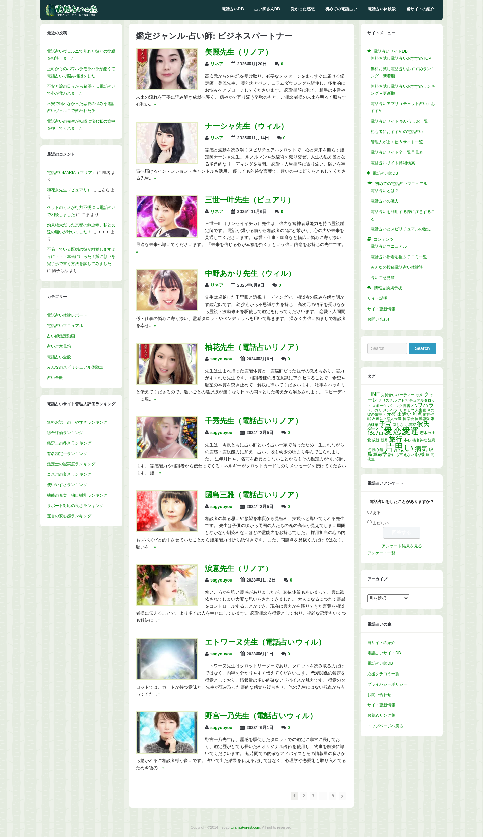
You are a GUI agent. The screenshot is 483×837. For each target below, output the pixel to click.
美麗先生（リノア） (238, 52)
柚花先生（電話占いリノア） (253, 347)
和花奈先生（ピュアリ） (69, 190)
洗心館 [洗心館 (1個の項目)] (377, 450)
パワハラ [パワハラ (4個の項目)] (422, 405)
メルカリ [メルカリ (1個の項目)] (374, 410)
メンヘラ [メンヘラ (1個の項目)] (390, 410)
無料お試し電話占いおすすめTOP (401, 58)
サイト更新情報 (381, 309)
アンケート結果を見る (402, 546)
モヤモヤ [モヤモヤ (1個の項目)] (406, 410)
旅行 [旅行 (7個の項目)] (395, 439)
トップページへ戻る (385, 726)
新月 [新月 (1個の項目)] (384, 440)
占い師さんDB (267, 9)
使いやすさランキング (67, 484)
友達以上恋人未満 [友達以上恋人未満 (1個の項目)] (386, 419)
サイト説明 (377, 298)
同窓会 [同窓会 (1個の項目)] (408, 419)
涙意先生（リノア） (238, 568)
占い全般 (55, 377)
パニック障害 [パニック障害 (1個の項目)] (399, 406)
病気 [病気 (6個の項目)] (421, 448)
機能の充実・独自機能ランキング (77, 495)
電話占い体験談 (382, 9)
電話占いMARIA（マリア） (71, 172)
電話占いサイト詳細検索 (393, 162)
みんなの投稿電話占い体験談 (397, 267)
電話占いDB (233, 9)
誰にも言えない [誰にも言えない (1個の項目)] (401, 455)
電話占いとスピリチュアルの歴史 (401, 229)
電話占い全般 (59, 357)
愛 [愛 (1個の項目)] (369, 440)
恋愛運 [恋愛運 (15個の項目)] (406, 431)
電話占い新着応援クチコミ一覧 (399, 256)
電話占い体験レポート (67, 315)
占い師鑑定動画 (61, 336)
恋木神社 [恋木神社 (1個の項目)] (427, 433)
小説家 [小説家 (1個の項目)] (410, 425)
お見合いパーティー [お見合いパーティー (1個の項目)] (397, 395)
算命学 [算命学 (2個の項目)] (380, 454)
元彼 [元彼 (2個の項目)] (391, 414)
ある (377, 512)
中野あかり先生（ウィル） (250, 273)
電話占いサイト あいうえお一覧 (399, 121)
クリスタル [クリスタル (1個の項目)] (387, 400)
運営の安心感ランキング (69, 516)
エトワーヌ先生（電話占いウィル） (265, 642)
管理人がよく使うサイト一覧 (397, 142)
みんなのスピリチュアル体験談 (75, 367)
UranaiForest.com (245, 827)
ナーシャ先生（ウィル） (246, 126)
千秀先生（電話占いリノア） (253, 421)
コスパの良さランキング (69, 474)
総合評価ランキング (65, 432)
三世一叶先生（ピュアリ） (250, 200)
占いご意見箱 (59, 346)
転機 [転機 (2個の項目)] (420, 454)
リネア (216, 64)
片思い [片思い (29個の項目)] (399, 447)
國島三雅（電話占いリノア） (253, 495)
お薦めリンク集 (381, 715)
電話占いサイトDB (384, 653)
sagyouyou (221, 359)
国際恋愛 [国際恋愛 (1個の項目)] (422, 419)
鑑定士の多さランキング (69, 443)
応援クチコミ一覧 (383, 673)
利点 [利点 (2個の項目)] (417, 414)
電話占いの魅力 (385, 201)
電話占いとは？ (385, 190)
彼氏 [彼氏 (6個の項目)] (423, 423)
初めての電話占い (341, 9)
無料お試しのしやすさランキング (77, 422)
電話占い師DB (380, 663)
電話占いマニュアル (65, 325)
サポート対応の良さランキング (75, 505)
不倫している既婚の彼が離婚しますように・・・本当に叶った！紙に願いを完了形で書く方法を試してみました (81, 256)
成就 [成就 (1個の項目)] (375, 440)
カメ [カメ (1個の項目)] (419, 395)
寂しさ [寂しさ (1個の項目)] (398, 425)
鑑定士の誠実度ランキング (71, 464)
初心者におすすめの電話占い (397, 131)
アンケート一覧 (381, 553)
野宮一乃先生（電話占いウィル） (261, 716)
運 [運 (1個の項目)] (427, 455)
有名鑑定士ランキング (67, 453)
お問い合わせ (379, 319)
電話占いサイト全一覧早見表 (397, 152)
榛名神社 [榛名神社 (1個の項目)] (419, 440)
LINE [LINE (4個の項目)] (373, 394)
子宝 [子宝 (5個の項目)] (385, 423)
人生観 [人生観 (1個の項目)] (420, 410)
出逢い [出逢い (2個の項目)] (404, 414)
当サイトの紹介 (420, 9)
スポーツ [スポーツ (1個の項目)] (379, 406)
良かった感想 (302, 9)
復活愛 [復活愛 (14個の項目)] (379, 431)
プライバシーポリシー (387, 684)
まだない (381, 523)
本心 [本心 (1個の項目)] (407, 440)
